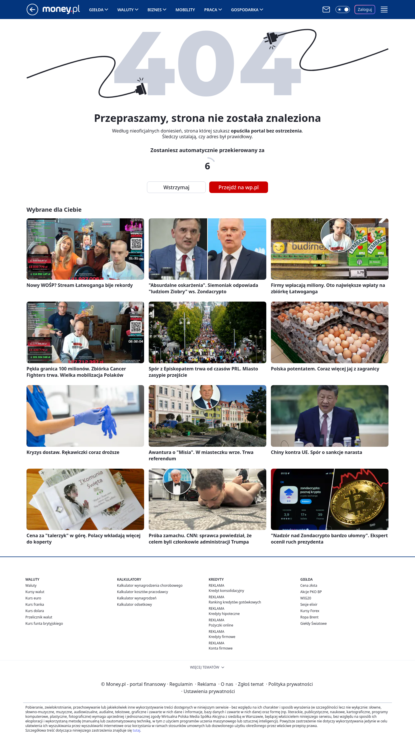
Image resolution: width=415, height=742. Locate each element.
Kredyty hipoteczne (224, 613)
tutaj (136, 730)
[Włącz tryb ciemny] (342, 9)
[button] (384, 9)
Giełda (96, 9)
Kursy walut (34, 591)
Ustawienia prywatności (208, 691)
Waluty (125, 9)
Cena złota (308, 585)
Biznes (155, 9)
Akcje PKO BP (311, 591)
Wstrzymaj (176, 187)
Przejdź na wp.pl (238, 187)
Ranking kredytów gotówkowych (235, 602)
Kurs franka (34, 604)
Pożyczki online (221, 625)
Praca (210, 9)
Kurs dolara (34, 610)
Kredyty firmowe (222, 636)
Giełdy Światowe (313, 623)
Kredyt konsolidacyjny (226, 590)
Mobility (185, 9)
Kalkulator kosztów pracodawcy (142, 591)
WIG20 (305, 598)
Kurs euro (33, 598)
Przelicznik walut (38, 617)
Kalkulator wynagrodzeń (136, 598)
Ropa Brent (309, 617)
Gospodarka (245, 9)
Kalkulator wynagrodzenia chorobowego (149, 585)
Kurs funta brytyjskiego (44, 623)
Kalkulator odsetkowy (134, 604)
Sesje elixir (308, 604)
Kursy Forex (309, 610)
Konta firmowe (221, 648)
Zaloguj (365, 9)
